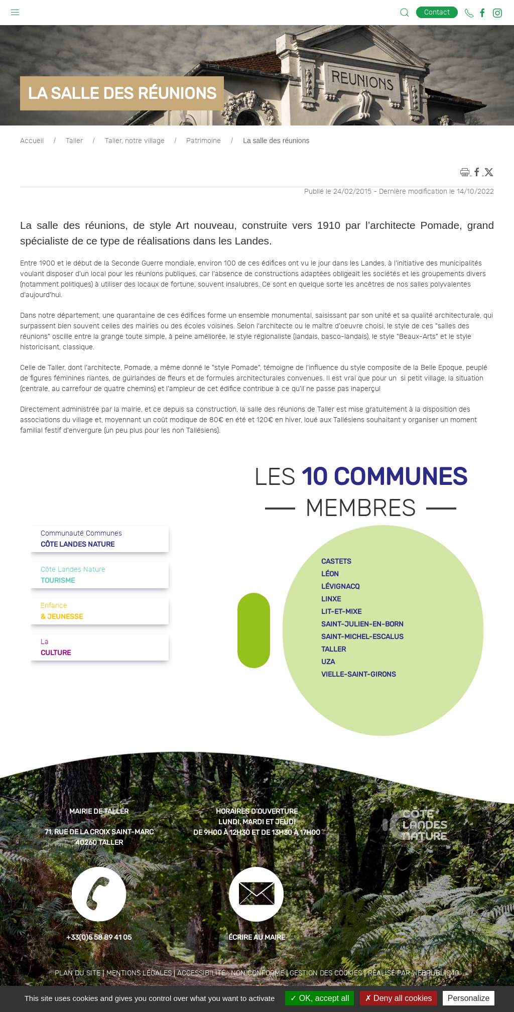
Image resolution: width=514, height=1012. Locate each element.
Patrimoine (203, 141)
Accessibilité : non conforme (230, 973)
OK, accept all (319, 998)
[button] (15, 10)
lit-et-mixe (341, 611)
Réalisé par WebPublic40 (413, 973)
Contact (437, 12)
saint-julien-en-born (362, 624)
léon (330, 574)
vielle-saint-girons (358, 674)
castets (336, 561)
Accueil (32, 141)
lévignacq (340, 586)
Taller (74, 141)
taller (333, 649)
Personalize (469, 998)
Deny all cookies (398, 998)
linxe (331, 599)
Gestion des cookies (326, 973)
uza (328, 662)
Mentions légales (139, 973)
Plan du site (77, 973)
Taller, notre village (135, 141)
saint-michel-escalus (362, 636)
